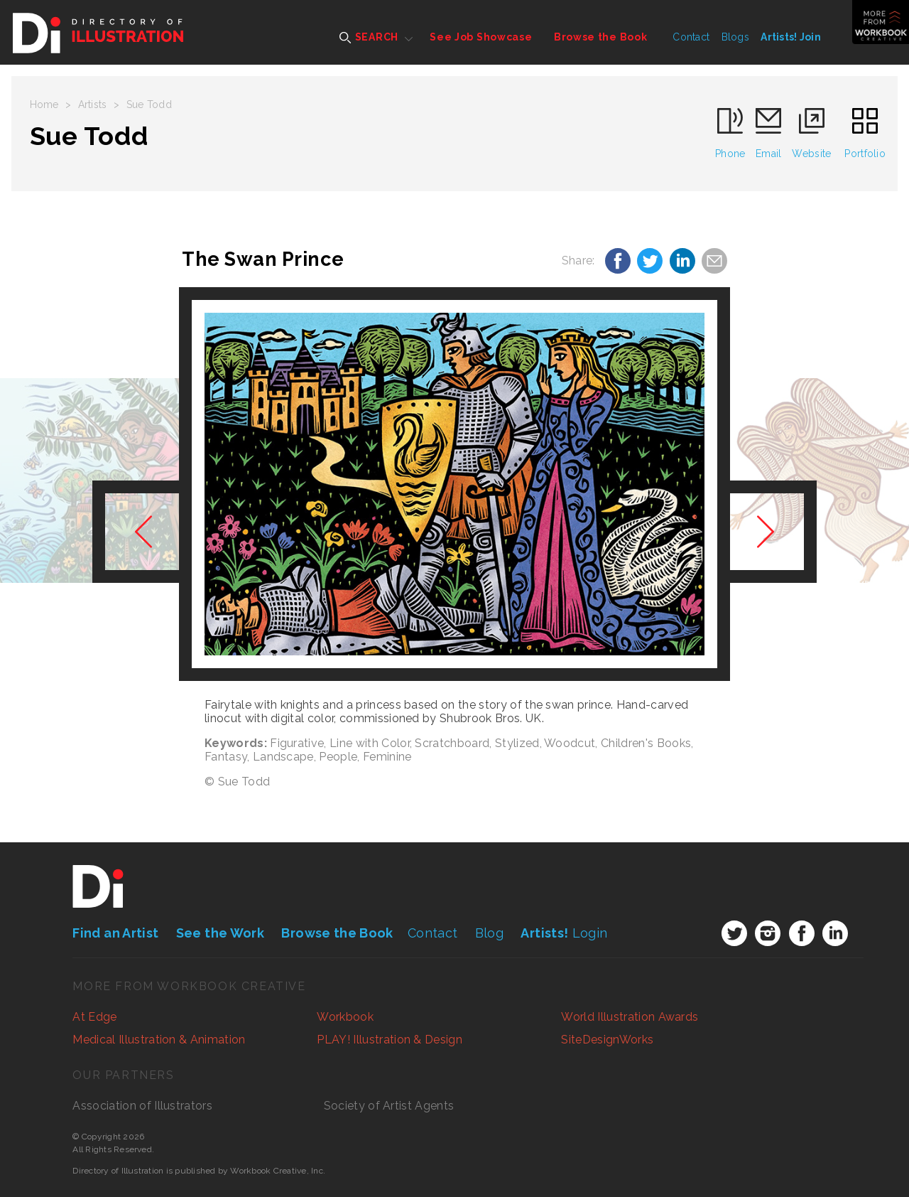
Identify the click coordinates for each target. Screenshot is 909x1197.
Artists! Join (791, 37)
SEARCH (368, 37)
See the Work (220, 932)
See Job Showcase (481, 37)
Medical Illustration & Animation (158, 1039)
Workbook (345, 1017)
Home (44, 104)
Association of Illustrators (142, 1105)
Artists (92, 104)
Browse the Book (601, 37)
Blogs (735, 37)
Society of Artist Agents (389, 1105)
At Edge (94, 1017)
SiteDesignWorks (607, 1039)
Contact (691, 37)
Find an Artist (115, 932)
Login (564, 932)
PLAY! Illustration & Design (389, 1039)
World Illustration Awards (629, 1017)
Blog (489, 932)
